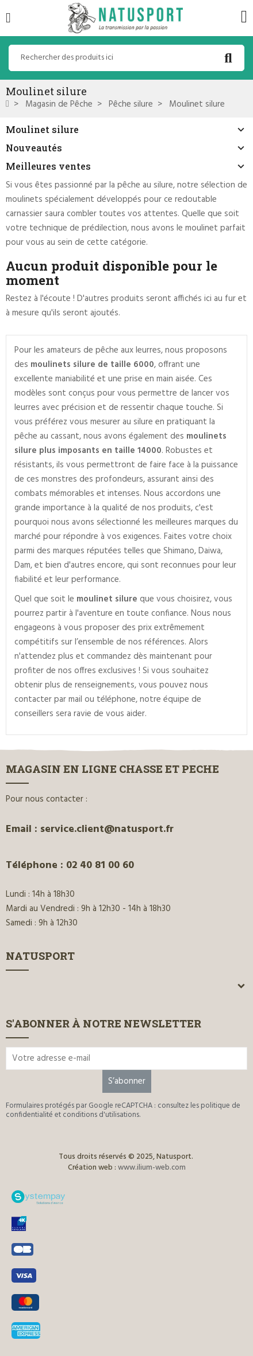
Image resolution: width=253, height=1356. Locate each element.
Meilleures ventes (48, 166)
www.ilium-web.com (152, 1168)
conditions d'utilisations (101, 1115)
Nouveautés (34, 148)
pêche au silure (145, 185)
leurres (148, 350)
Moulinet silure (42, 129)
